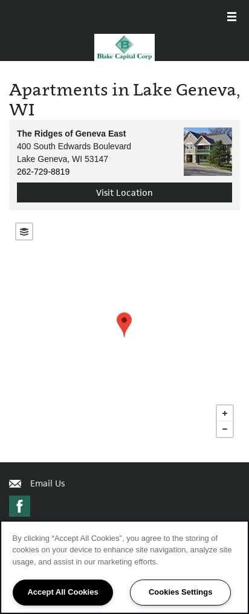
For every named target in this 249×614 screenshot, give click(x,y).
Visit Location (124, 192)
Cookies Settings (180, 591)
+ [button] (225, 413)
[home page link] (124, 47)
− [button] (225, 429)
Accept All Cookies (62, 591)
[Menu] (232, 18)
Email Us (47, 483)
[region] (124, 567)
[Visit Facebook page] (19, 507)
